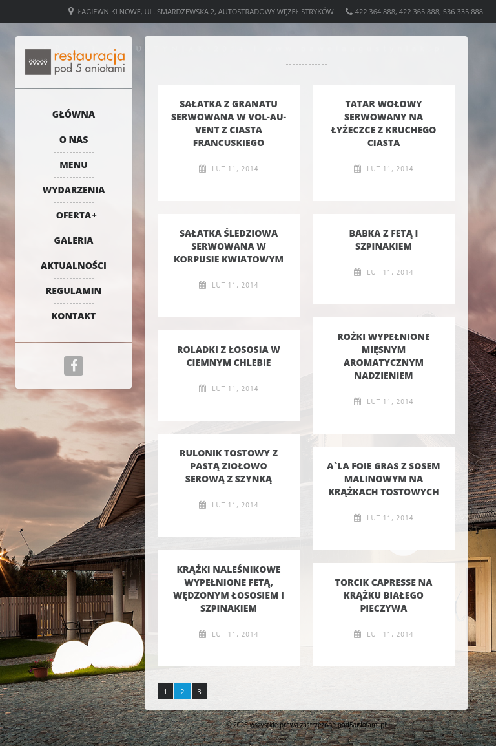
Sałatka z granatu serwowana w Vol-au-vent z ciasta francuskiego (228, 123)
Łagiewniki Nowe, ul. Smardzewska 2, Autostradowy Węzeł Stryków (206, 11)
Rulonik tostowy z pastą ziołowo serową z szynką (229, 466)
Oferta (73, 215)
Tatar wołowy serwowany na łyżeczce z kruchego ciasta (384, 123)
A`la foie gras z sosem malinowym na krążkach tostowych (383, 479)
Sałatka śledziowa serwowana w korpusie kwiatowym (229, 246)
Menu (73, 164)
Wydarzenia (74, 190)
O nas (73, 139)
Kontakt (74, 316)
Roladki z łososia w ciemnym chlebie (228, 355)
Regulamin (74, 290)
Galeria (74, 240)
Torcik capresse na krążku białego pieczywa (384, 595)
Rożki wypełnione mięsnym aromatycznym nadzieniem (383, 355)
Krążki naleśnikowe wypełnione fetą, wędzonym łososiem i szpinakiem (228, 588)
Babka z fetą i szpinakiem (383, 239)
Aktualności (74, 265)
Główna (73, 114)
